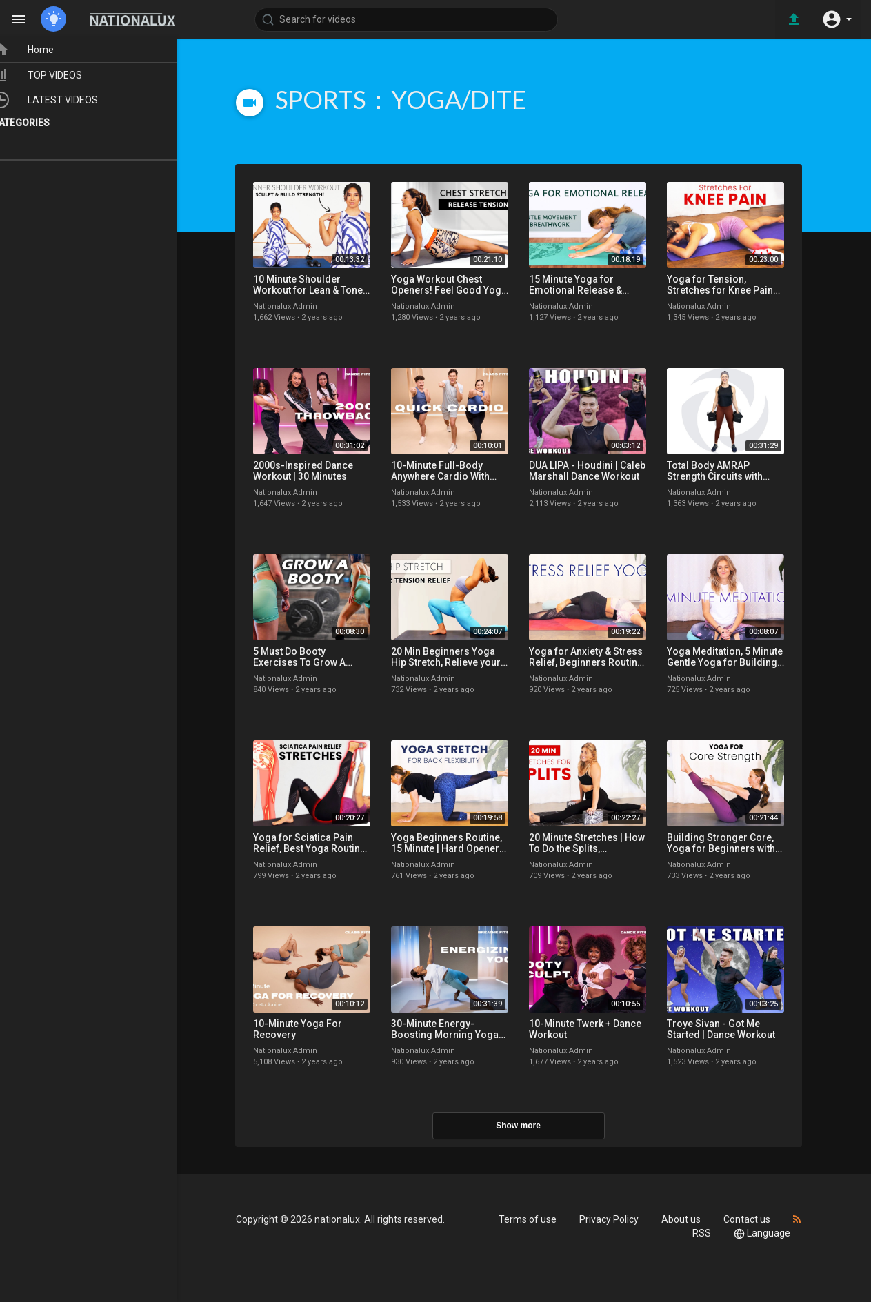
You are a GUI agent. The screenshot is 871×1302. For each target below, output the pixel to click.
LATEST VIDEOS (69, 101)
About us (681, 1219)
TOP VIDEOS (61, 76)
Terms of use (528, 1219)
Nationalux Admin (285, 306)
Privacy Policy (609, 1219)
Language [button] (762, 1233)
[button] (836, 19)
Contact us (746, 1219)
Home (47, 51)
